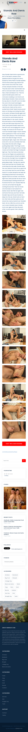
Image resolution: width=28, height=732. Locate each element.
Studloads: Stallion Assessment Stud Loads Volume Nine (14, 520)
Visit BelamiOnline (10, 614)
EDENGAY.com (19, 728)
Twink (16, 596)
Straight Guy (8, 596)
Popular (10, 16)
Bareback (15, 575)
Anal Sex (7, 593)
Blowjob (15, 578)
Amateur (7, 575)
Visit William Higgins (14, 52)
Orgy (6, 587)
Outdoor (14, 590)
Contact (4, 713)
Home (4, 16)
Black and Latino (9, 584)
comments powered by (9, 452)
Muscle (7, 590)
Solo (13, 593)
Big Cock (7, 578)
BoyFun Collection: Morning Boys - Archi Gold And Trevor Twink (13, 527)
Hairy (11, 587)
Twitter (4, 715)
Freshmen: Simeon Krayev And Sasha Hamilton (14, 533)
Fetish (18, 584)
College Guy (8, 581)
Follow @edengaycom (16, 549)
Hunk (17, 587)
